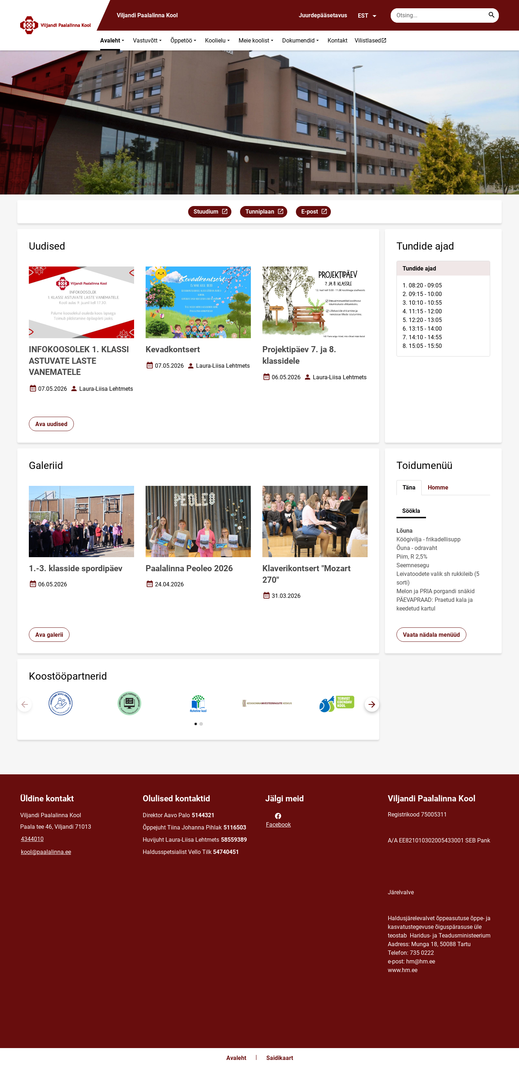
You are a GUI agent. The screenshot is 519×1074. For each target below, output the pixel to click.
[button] (372, 704)
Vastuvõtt (148, 40)
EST (367, 16)
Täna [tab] (409, 487)
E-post (316, 213)
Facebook (278, 819)
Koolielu (218, 40)
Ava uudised (51, 424)
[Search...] (491, 15)
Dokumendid (301, 40)
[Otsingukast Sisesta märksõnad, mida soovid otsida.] (445, 15)
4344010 (32, 839)
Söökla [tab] (411, 510)
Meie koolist (257, 40)
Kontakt (337, 40)
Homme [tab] (438, 487)
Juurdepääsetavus (323, 15)
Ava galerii (49, 634)
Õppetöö (184, 40)
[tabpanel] (443, 309)
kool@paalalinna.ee (46, 852)
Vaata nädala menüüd (431, 634)
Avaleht (113, 40)
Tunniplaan (266, 213)
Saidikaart (279, 1058)
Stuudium (212, 213)
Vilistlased (372, 40)
